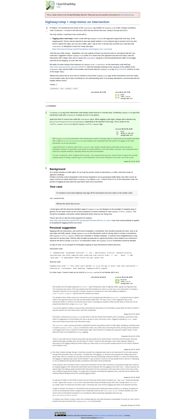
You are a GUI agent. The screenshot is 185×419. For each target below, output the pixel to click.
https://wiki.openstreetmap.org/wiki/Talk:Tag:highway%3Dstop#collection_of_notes (80, 220)
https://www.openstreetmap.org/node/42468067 (67, 67)
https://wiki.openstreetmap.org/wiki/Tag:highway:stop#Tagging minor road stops (82, 49)
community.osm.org (126, 15)
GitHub (101, 418)
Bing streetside (120, 69)
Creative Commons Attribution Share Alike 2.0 (109, 415)
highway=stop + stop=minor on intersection (77, 22)
